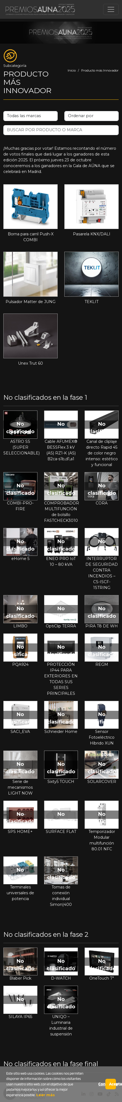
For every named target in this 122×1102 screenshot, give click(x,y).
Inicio (72, 70)
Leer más (45, 1095)
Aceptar (112, 1084)
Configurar (101, 1084)
